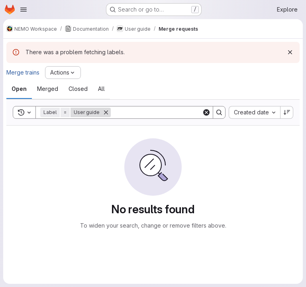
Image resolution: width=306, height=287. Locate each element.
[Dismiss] (290, 52)
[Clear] (206, 112)
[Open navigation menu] (23, 9)
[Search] (160, 112)
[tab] (19, 89)
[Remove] (106, 112)
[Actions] (63, 72)
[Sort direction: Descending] (286, 112)
